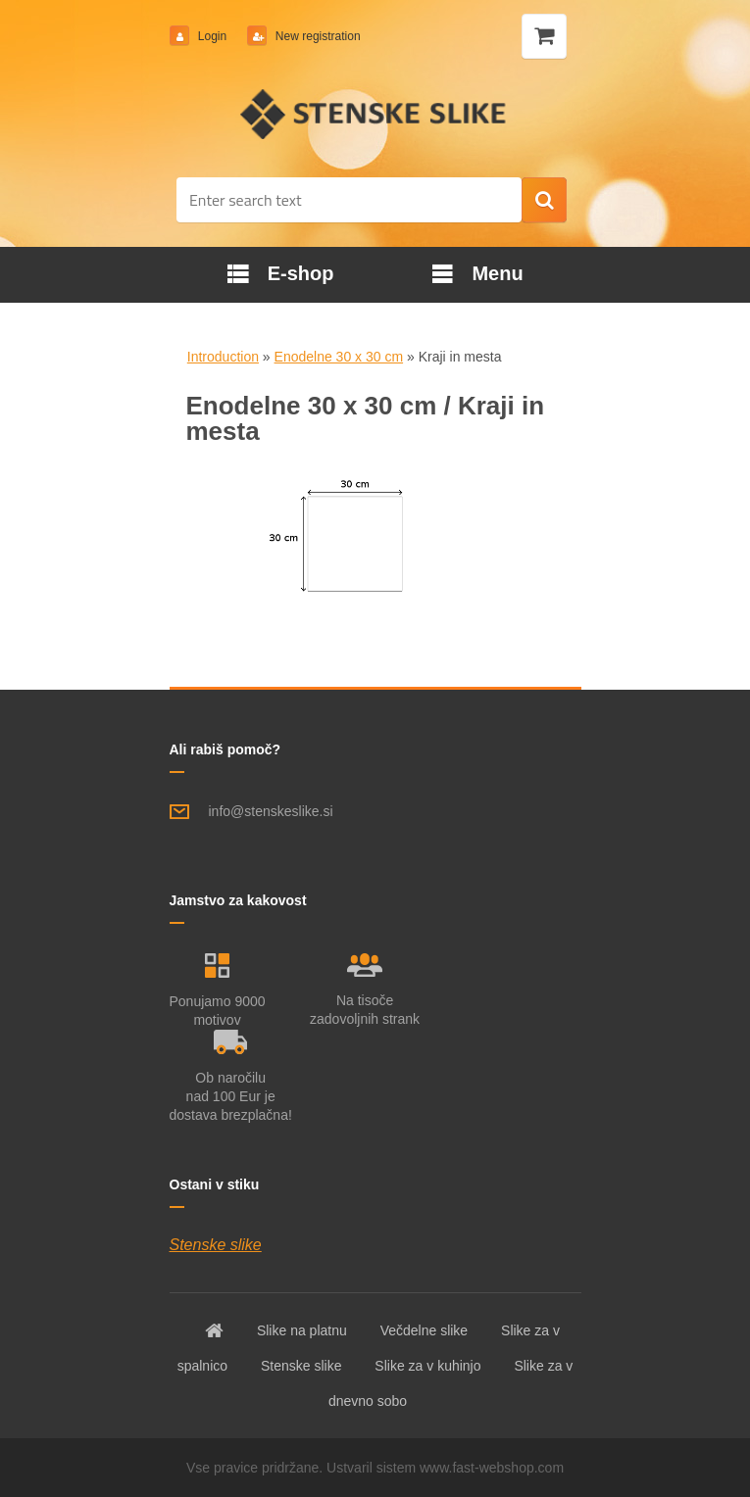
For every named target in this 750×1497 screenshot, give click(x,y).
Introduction (223, 356)
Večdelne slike (424, 1330)
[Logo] (375, 114)
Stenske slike (216, 1244)
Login (212, 36)
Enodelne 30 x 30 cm (339, 356)
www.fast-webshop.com (492, 1467)
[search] (544, 200)
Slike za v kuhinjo (427, 1366)
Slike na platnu (302, 1330)
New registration (317, 36)
